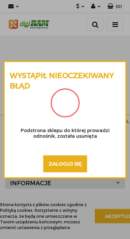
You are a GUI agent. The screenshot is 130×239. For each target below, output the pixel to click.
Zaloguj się (65, 164)
